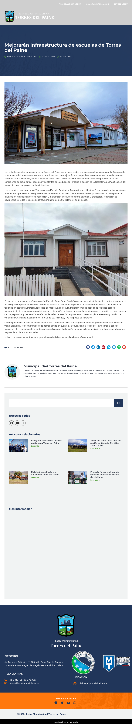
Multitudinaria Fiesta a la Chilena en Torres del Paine (44, 473)
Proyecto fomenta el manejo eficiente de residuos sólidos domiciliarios (104, 474)
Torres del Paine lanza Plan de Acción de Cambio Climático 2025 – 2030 (105, 443)
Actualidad (65, 56)
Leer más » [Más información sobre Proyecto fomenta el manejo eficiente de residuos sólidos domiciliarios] (95, 480)
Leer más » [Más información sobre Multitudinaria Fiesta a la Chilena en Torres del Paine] (36, 477)
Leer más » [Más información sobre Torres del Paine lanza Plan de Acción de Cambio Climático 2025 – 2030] (95, 448)
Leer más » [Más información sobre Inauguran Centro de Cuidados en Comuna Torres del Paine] (36, 446)
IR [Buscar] (118, 402)
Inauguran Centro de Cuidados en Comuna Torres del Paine (46, 441)
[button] (88, 347)
